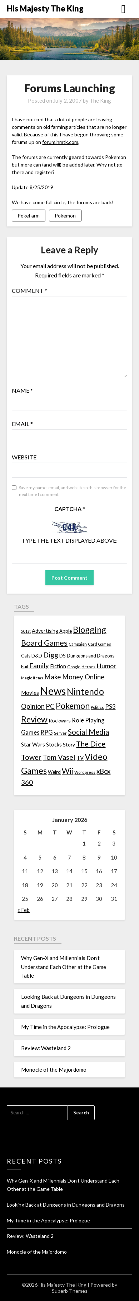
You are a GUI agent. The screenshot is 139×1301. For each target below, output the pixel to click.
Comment (29, 290)
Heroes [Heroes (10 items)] (88, 666)
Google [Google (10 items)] (73, 666)
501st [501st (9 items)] (26, 631)
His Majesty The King (45, 8)
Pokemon (65, 215)
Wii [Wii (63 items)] (67, 771)
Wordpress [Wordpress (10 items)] (84, 772)
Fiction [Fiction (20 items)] (58, 666)
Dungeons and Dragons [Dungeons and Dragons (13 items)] (90, 656)
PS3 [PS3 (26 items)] (110, 706)
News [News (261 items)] (53, 690)
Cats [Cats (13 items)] (25, 656)
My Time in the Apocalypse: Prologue (65, 1027)
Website (24, 457)
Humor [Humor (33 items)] (106, 666)
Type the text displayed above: (69, 540)
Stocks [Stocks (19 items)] (54, 744)
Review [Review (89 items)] (34, 719)
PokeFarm (29, 215)
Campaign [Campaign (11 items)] (78, 643)
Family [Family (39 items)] (39, 666)
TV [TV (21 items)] (80, 757)
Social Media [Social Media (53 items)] (88, 731)
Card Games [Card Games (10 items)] (99, 644)
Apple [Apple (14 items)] (65, 631)
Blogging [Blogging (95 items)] (89, 629)
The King (100, 100)
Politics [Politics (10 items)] (97, 707)
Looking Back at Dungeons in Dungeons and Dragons (66, 1205)
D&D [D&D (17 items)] (36, 655)
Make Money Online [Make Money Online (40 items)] (74, 677)
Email (22, 423)
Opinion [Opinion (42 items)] (33, 706)
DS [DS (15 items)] (62, 656)
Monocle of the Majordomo (53, 1069)
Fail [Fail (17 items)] (24, 666)
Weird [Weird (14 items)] (54, 772)
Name (22, 390)
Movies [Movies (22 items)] (30, 692)
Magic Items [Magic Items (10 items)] (32, 677)
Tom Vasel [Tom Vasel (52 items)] (59, 757)
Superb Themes (70, 1291)
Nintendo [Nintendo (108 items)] (85, 691)
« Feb (24, 910)
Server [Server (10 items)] (60, 733)
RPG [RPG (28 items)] (46, 732)
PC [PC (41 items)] (50, 706)
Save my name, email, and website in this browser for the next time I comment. (72, 491)
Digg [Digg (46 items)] (50, 655)
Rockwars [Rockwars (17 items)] (60, 720)
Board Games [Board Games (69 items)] (44, 642)
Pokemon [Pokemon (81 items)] (73, 706)
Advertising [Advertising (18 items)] (45, 631)
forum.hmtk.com (60, 142)
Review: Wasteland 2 (46, 1048)
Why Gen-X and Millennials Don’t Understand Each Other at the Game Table (63, 967)
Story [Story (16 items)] (69, 744)
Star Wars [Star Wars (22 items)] (33, 744)
